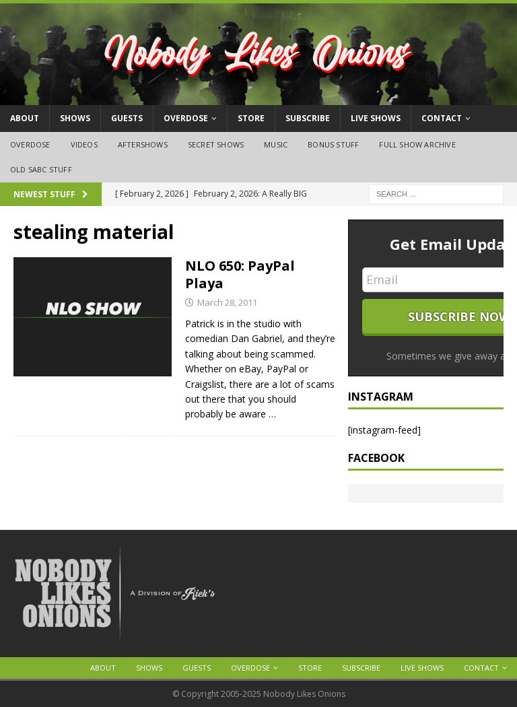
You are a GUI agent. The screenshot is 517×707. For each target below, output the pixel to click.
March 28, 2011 (227, 302)
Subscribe (307, 118)
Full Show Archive (417, 144)
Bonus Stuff (333, 144)
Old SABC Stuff (41, 169)
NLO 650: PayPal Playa (240, 274)
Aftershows (143, 144)
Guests (127, 118)
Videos (84, 144)
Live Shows (376, 118)
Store (251, 118)
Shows (75, 118)
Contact (441, 118)
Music (275, 144)
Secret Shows (216, 144)
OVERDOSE (186, 118)
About (24, 118)
